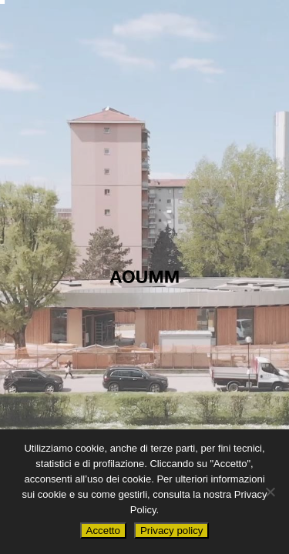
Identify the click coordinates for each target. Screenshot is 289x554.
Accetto (103, 530)
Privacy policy (171, 530)
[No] (269, 491)
